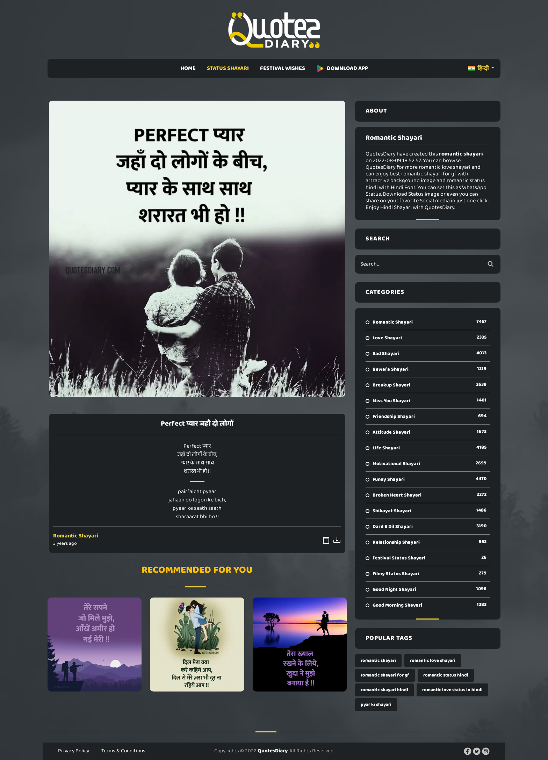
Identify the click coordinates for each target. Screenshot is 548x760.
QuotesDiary (273, 751)
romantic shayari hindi (384, 690)
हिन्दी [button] (479, 68)
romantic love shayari (432, 660)
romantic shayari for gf (385, 675)
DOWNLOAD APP (342, 68)
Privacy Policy (73, 751)
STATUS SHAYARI (228, 68)
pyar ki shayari (376, 704)
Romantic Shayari (76, 535)
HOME (188, 68)
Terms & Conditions (123, 751)
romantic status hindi (445, 675)
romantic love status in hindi (452, 690)
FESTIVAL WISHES (282, 68)
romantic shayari (378, 660)
